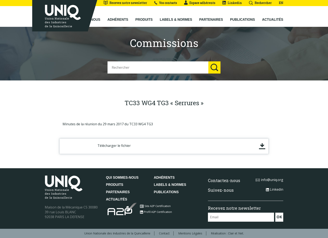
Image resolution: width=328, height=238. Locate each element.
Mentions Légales (190, 233)
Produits (144, 17)
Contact (164, 233)
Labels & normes (176, 17)
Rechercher (260, 3)
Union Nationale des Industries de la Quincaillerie (117, 233)
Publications (242, 17)
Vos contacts (165, 3)
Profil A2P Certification (156, 212)
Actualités (272, 17)
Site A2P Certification (155, 206)
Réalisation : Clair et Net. (227, 233)
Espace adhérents (199, 3)
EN (281, 3)
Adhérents (117, 17)
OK (279, 216)
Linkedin (232, 3)
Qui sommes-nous (122, 177)
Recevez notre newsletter (125, 3)
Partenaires (211, 17)
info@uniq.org (269, 179)
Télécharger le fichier (114, 145)
